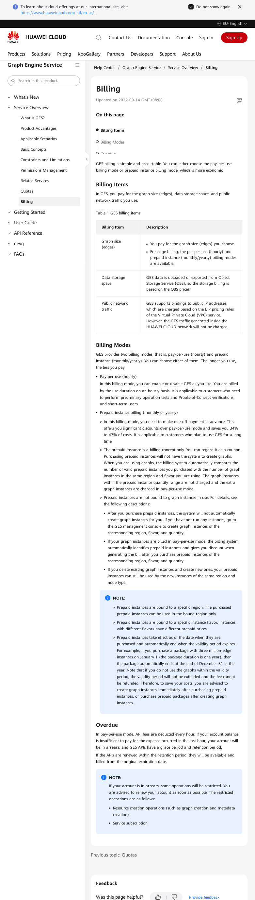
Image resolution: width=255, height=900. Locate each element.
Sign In (206, 37)
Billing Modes (112, 142)
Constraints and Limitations (45, 160)
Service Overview (31, 107)
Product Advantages (38, 128)
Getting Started (29, 212)
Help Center (104, 67)
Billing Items (112, 130)
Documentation (154, 37)
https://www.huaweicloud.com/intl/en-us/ (57, 12)
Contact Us (120, 37)
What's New (26, 97)
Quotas (27, 191)
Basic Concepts (33, 149)
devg (19, 243)
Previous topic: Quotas (114, 855)
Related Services (35, 180)
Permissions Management (44, 170)
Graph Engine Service (141, 67)
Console (184, 37)
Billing (27, 201)
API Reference (28, 233)
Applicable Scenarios (39, 139)
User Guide (25, 222)
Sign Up (234, 37)
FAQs (19, 254)
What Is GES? (33, 118)
